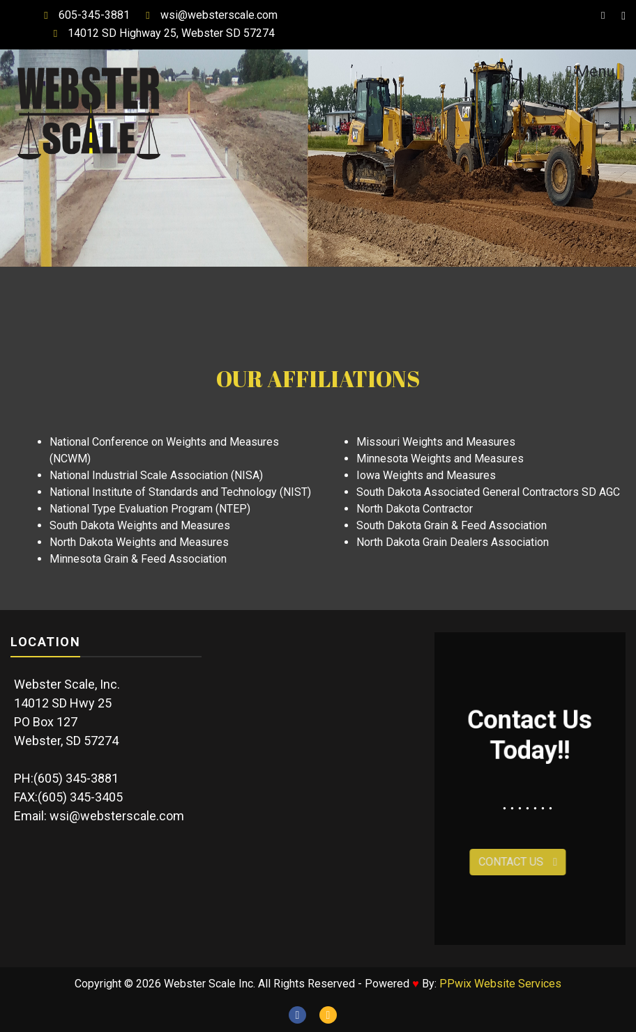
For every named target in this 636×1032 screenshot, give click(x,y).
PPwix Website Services (500, 983)
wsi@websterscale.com (208, 15)
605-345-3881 (84, 15)
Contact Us (483, 861)
